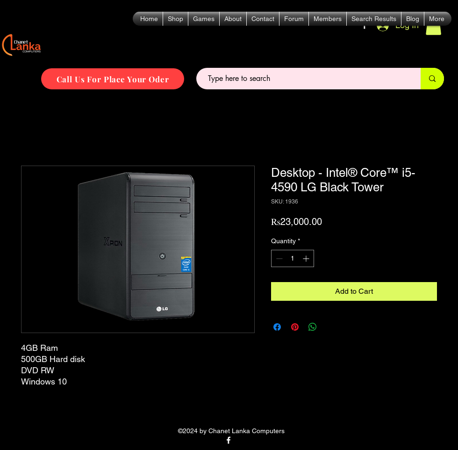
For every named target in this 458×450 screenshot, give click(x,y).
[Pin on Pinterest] (295, 327)
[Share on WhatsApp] (312, 327)
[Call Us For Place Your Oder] (112, 78)
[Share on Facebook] (277, 327)
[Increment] (307, 258)
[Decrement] (278, 258)
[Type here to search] (304, 78)
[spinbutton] (292, 258)
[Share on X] (330, 327)
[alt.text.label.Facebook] (228, 440)
